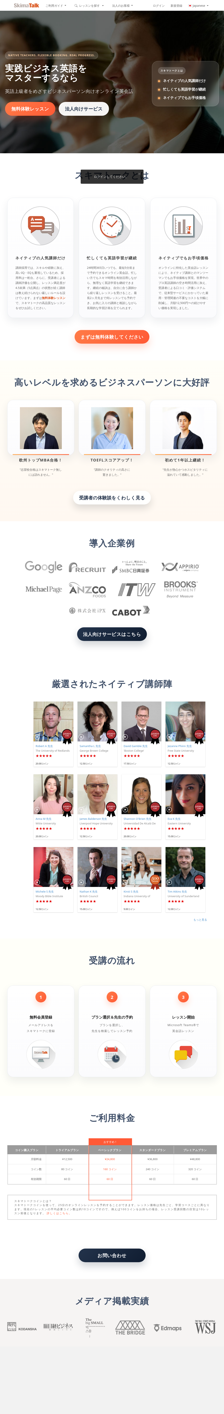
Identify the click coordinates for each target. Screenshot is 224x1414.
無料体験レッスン (30, 108)
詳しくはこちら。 (59, 1213)
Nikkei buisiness (57, 1327)
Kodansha (21, 1327)
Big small (94, 1327)
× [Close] (139, 173)
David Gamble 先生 (136, 746)
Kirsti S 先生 (131, 891)
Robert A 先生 (44, 746)
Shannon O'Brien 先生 (137, 819)
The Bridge (130, 1327)
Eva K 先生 (174, 819)
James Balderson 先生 (93, 819)
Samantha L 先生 (90, 746)
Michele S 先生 (45, 891)
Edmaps (166, 1327)
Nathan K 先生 (89, 891)
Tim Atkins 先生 (177, 891)
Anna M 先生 (44, 819)
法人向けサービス (84, 108)
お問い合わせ (112, 1255)
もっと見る (200, 919)
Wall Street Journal (203, 1327)
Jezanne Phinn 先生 (180, 746)
